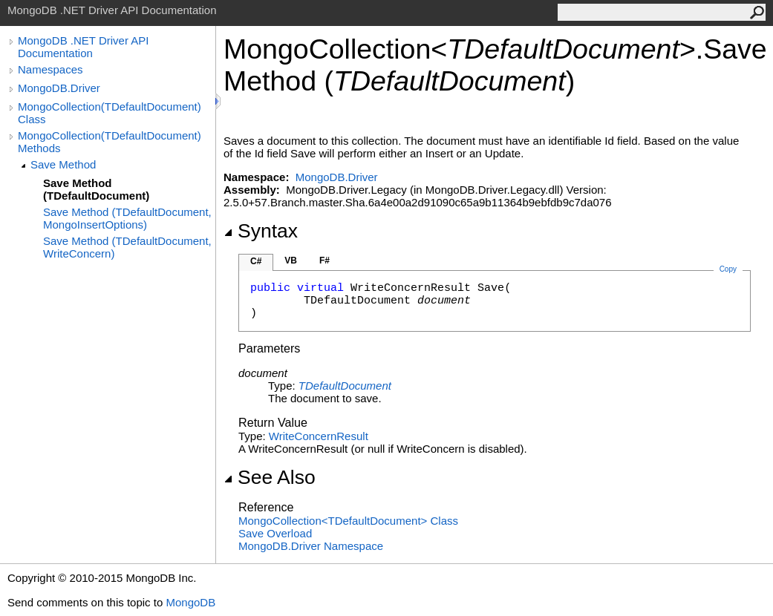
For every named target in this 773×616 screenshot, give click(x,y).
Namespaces (50, 69)
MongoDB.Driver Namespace (310, 546)
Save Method (63, 164)
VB (290, 260)
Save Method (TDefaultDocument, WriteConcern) (127, 247)
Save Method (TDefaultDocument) (96, 189)
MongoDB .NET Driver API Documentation (83, 46)
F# (324, 260)
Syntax (261, 231)
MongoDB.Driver (59, 88)
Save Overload (275, 533)
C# (255, 261)
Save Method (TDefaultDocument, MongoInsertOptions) (127, 218)
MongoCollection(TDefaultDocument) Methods (109, 141)
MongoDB (190, 602)
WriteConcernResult (318, 436)
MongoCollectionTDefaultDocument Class (348, 520)
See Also (270, 477)
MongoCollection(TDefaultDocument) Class (109, 112)
